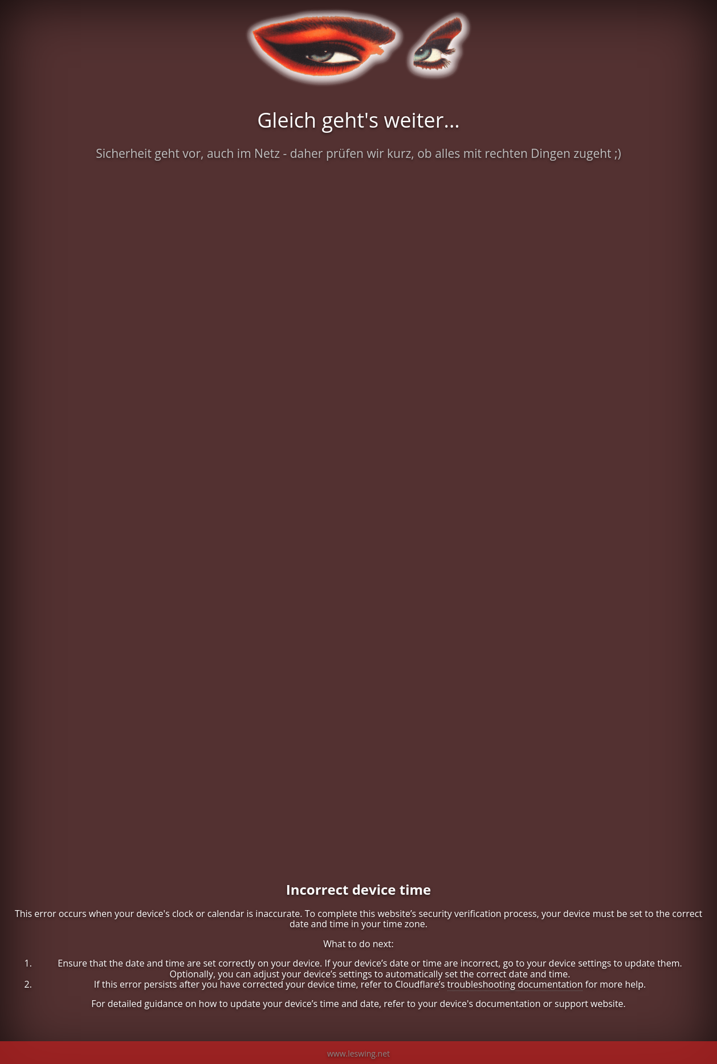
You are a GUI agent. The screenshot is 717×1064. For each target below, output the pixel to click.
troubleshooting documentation (515, 984)
